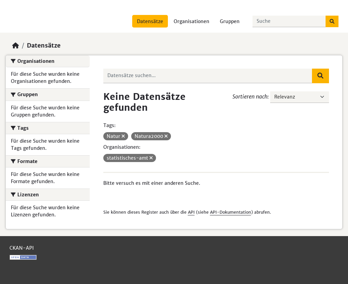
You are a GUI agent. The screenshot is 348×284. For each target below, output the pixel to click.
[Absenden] (332, 21)
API (191, 212)
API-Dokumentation (230, 212)
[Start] (15, 45)
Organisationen (191, 21)
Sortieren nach (249, 96)
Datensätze (150, 21)
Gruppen (230, 21)
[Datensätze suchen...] (289, 21)
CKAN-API (22, 248)
